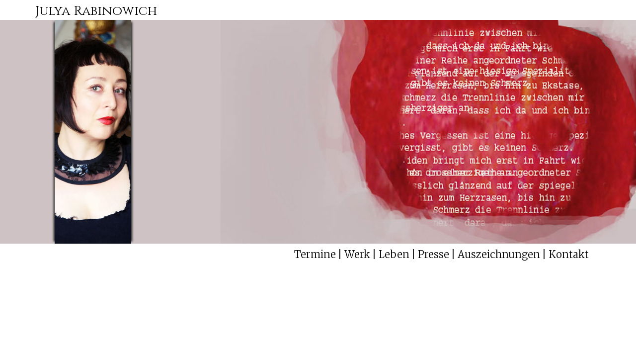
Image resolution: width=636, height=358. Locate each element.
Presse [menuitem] (433, 254)
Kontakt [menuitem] (569, 254)
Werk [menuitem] (357, 254)
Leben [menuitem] (394, 254)
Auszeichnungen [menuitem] (499, 254)
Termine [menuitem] (315, 254)
